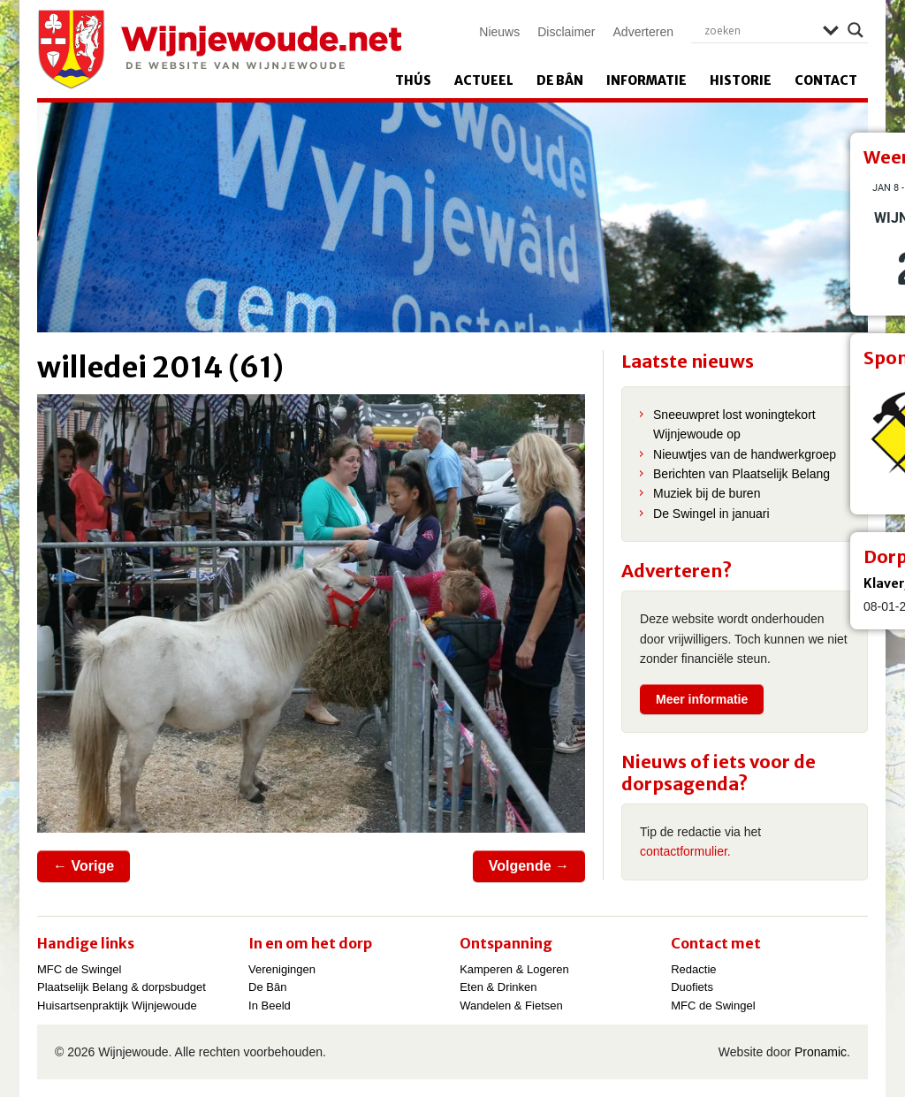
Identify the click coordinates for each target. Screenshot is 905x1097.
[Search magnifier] (855, 30)
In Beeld (269, 1005)
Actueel (483, 80)
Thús (413, 80)
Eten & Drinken (498, 987)
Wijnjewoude (219, 49)
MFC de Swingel (79, 969)
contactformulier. (685, 851)
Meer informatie (702, 699)
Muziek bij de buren (706, 493)
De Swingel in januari (711, 514)
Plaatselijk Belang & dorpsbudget (121, 987)
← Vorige (83, 865)
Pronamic (821, 1052)
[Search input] (759, 30)
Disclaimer (566, 32)
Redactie (693, 969)
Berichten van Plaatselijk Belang (741, 474)
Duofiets (692, 987)
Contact (826, 80)
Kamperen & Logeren (514, 969)
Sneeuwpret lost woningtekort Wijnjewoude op (734, 424)
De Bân (559, 80)
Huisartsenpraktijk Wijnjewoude (117, 1005)
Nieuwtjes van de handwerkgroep (744, 454)
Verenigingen (282, 969)
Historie (741, 80)
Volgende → (529, 865)
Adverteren (643, 32)
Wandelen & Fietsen (511, 1005)
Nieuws (499, 32)
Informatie (646, 80)
